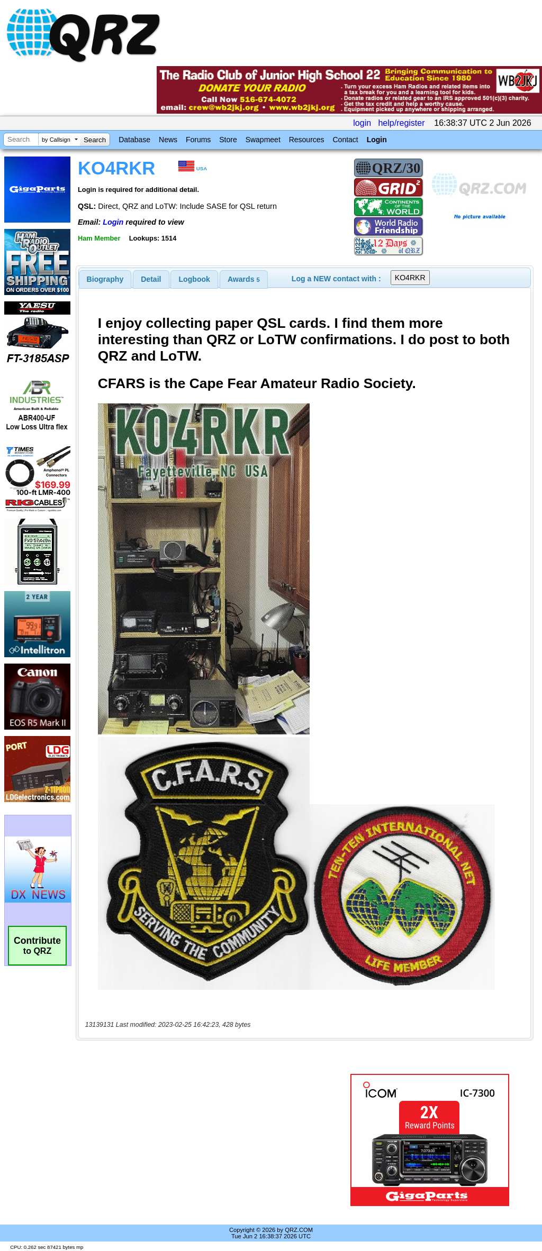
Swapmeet (263, 139)
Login (377, 139)
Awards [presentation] (244, 279)
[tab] (105, 279)
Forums (198, 139)
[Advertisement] (209, 1140)
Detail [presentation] (151, 279)
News (168, 139)
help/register (401, 122)
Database (134, 139)
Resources (306, 139)
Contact (345, 139)
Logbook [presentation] (194, 279)
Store (228, 139)
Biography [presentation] (105, 279)
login (362, 122)
